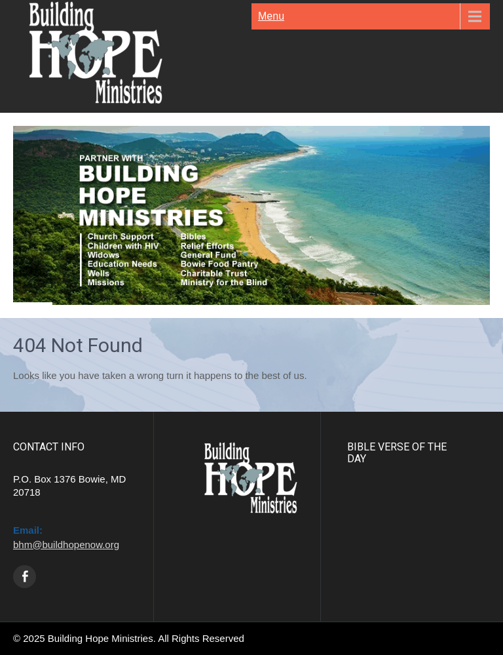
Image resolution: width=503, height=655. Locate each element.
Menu (271, 16)
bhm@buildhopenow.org (66, 544)
